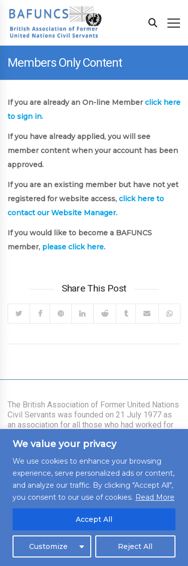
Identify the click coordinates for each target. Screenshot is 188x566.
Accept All (94, 519)
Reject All (135, 546)
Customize (48, 546)
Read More (154, 497)
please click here (73, 246)
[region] (94, 497)
